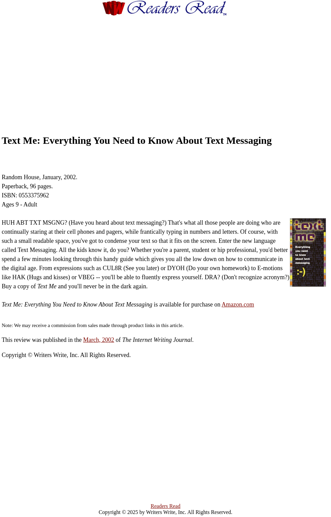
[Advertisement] (178, 69)
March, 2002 (98, 339)
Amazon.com (238, 304)
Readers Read (165, 506)
